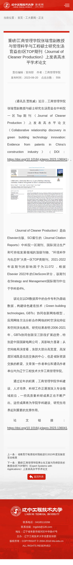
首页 (20, 17)
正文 (41, 17)
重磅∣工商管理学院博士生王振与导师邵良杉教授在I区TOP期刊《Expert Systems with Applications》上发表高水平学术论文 (36, 465)
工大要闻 (30, 17)
